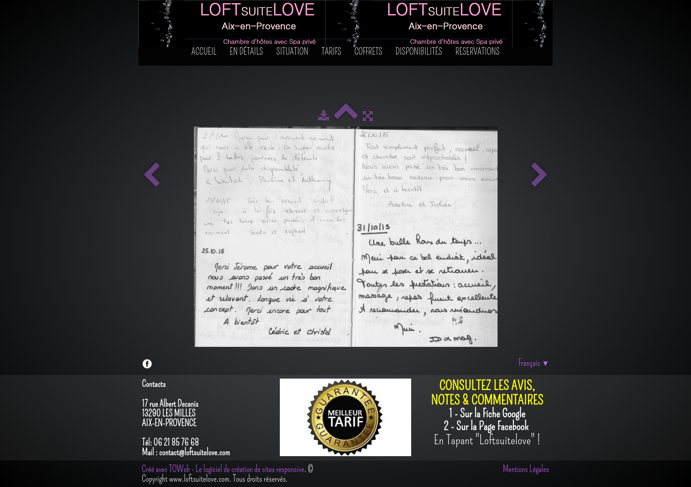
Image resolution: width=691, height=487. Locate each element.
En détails (247, 51)
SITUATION (292, 51)
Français (533, 362)
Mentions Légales (526, 469)
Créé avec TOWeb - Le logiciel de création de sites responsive (223, 469)
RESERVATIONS (477, 51)
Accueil (203, 51)
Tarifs (332, 51)
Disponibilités (419, 51)
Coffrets (368, 51)
